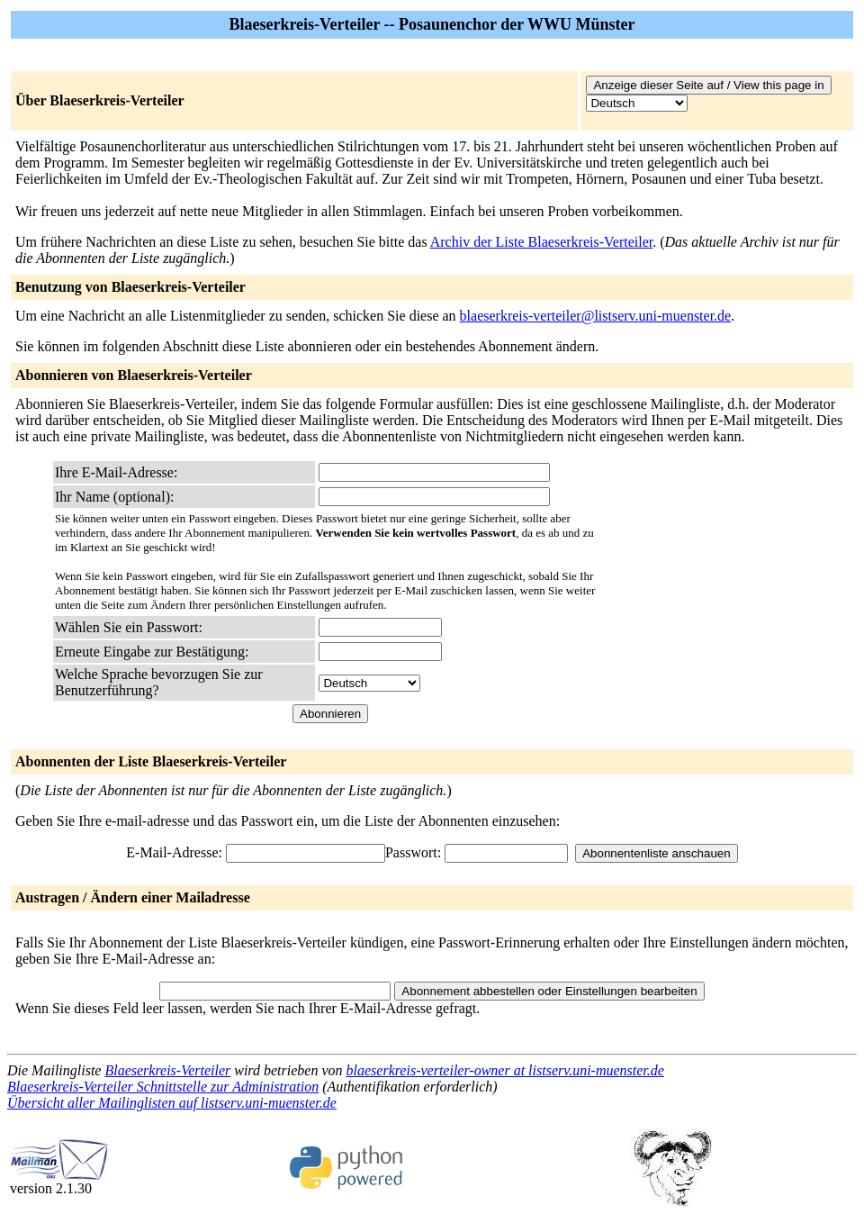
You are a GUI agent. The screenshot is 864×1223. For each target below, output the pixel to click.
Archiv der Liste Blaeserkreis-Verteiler (541, 241)
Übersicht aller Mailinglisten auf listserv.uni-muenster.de (172, 1102)
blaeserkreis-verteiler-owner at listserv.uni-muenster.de (505, 1070)
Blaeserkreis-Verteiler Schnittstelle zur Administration (163, 1086)
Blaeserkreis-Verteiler (167, 1070)
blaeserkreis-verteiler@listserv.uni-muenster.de (596, 315)
